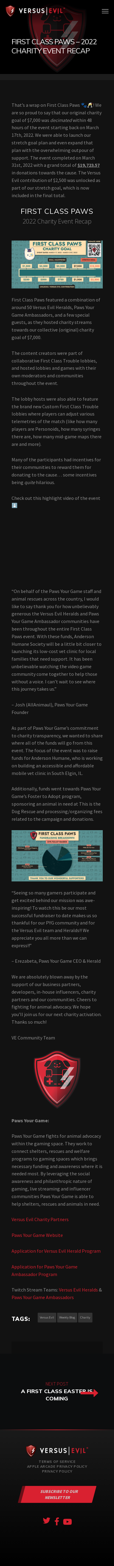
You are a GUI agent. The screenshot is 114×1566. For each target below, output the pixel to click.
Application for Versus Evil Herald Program (56, 1251)
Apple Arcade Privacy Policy (57, 1466)
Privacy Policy (57, 1471)
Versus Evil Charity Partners (40, 1219)
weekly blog (67, 1317)
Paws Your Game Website (37, 1235)
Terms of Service (57, 1462)
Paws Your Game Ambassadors (43, 1297)
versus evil (47, 1317)
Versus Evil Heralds (78, 1290)
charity (85, 1317)
